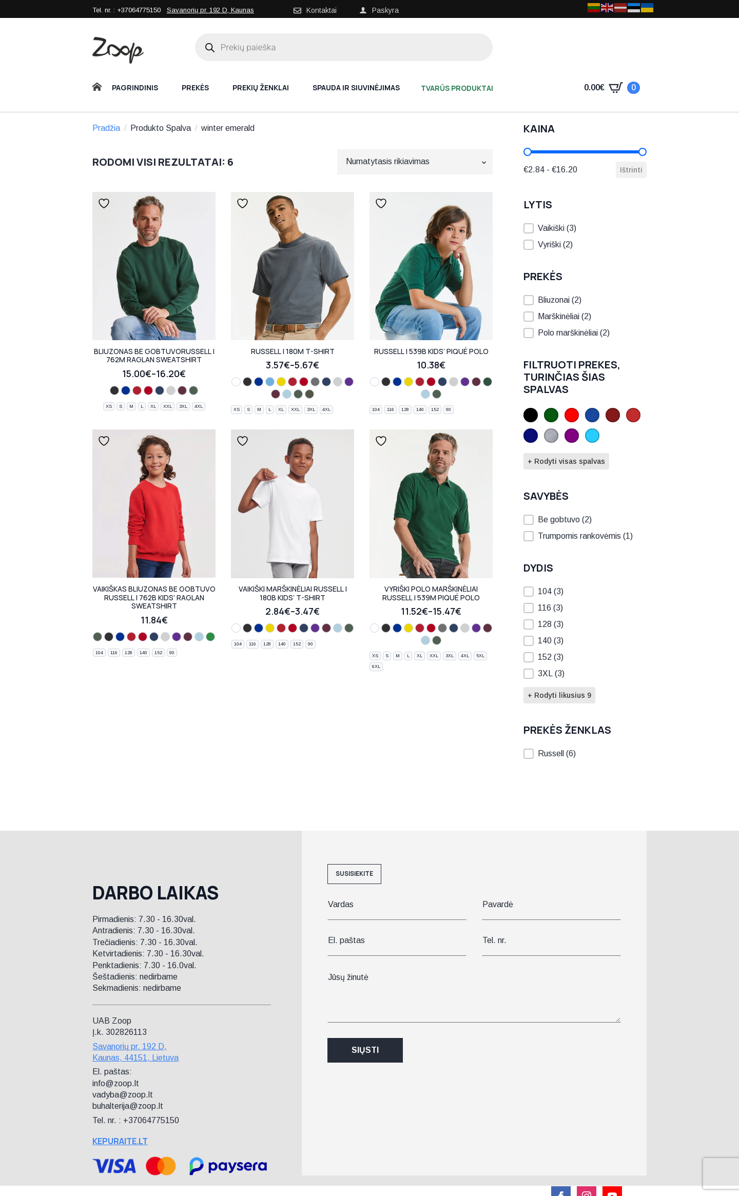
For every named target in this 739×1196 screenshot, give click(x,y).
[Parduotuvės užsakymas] (415, 161)
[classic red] (148, 390)
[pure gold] (487, 381)
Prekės (195, 87)
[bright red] (137, 390)
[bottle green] (193, 390)
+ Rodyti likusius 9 (559, 695)
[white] (236, 381)
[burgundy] (182, 390)
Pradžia (106, 128)
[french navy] (159, 390)
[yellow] (281, 381)
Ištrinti (631, 170)
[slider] (527, 152)
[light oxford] (171, 390)
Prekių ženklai (260, 87)
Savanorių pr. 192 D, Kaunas (210, 10)
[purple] (349, 381)
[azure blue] (270, 381)
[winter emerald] (210, 636)
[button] (585, 228)
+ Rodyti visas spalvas (566, 461)
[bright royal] (125, 390)
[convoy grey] (315, 381)
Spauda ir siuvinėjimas (356, 87)
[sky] (286, 394)
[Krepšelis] (612, 88)
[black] (114, 390)
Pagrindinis (135, 87)
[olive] (309, 394)
